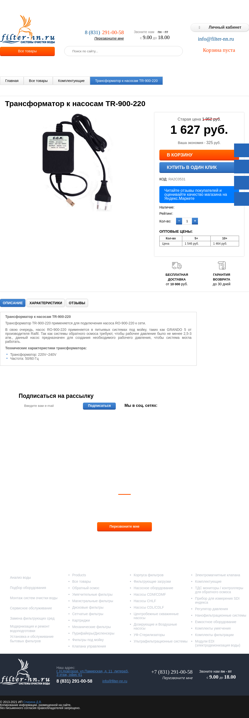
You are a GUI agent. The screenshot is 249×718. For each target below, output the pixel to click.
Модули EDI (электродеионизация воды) (217, 643)
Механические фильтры (91, 627)
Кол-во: (165, 221)
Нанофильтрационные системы (220, 615)
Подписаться (99, 406)
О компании (63, 7)
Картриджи (81, 620)
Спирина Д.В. (32, 702)
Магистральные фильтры (92, 601)
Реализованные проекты (152, 7)
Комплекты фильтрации (214, 635)
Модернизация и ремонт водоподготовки (30, 628)
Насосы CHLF (145, 601)
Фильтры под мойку (88, 640)
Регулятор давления (211, 609)
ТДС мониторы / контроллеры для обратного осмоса (219, 590)
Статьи (219, 7)
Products (79, 575)
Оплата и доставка (111, 7)
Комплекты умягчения (213, 628)
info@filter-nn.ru (216, 39)
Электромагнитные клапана (217, 575)
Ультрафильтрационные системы (160, 641)
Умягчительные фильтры (92, 594)
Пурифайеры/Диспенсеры (93, 633)
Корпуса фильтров (149, 575)
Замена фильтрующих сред (32, 618)
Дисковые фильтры (88, 607)
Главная (11, 81)
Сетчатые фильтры (87, 614)
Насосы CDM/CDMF (150, 594)
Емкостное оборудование (215, 622)
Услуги (84, 7)
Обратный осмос (85, 588)
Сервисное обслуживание (31, 608)
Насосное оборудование (153, 588)
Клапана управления (89, 646)
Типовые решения (193, 7)
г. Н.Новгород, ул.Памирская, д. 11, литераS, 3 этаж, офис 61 (93, 672)
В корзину (179, 154)
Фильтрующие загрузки (152, 581)
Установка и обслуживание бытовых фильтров (32, 639)
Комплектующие (71, 81)
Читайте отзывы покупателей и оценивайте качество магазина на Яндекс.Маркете (195, 194)
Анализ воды (20, 577)
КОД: (163, 179)
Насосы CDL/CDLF (149, 607)
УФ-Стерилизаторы (149, 635)
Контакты (239, 7)
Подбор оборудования (28, 588)
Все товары (27, 51)
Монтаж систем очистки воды (34, 598)
